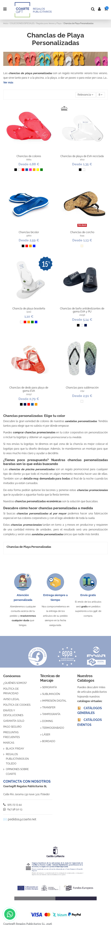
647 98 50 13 (12, 809)
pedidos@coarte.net (22, 819)
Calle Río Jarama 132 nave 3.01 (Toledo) (26, 794)
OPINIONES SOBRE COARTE (17, 771)
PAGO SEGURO (12, 726)
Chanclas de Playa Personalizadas (29, 546)
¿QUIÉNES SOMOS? (15, 682)
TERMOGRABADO (53, 727)
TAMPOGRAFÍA (51, 714)
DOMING (47, 721)
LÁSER (46, 734)
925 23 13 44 (12, 804)
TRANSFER (48, 707)
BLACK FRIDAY (15, 748)
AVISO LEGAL (11, 699)
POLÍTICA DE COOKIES (16, 704)
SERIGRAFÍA (49, 687)
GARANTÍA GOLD (13, 720)
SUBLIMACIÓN (51, 694)
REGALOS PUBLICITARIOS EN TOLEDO (17, 759)
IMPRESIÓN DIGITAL (54, 700)
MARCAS (8, 742)
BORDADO (48, 741)
